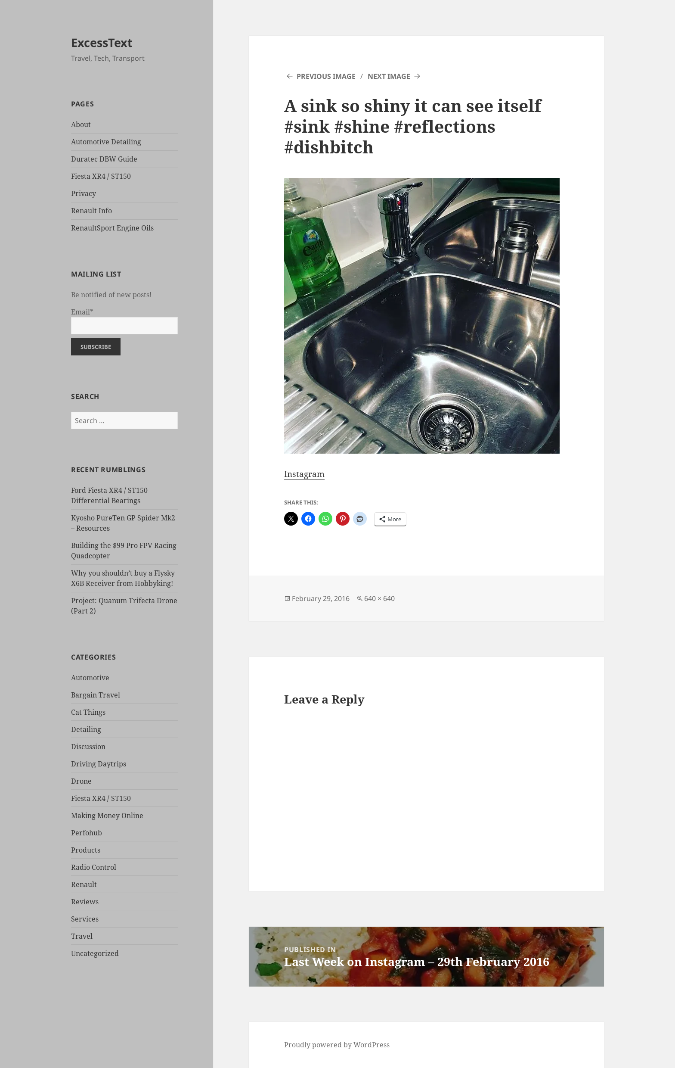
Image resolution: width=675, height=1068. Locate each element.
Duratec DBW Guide (104, 159)
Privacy (83, 193)
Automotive (90, 677)
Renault (84, 884)
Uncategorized (95, 953)
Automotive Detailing (106, 141)
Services (85, 919)
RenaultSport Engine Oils (112, 228)
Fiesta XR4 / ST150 (101, 176)
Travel (82, 936)
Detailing (86, 729)
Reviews (85, 901)
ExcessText (102, 42)
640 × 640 (379, 598)
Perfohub (86, 833)
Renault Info (91, 210)
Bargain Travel (95, 695)
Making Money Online (107, 815)
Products (85, 850)
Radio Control (93, 867)
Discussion (88, 746)
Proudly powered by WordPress (337, 1044)
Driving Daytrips (98, 764)
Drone (81, 781)
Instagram (304, 474)
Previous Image (326, 76)
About (81, 124)
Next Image (389, 76)
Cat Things (88, 712)
